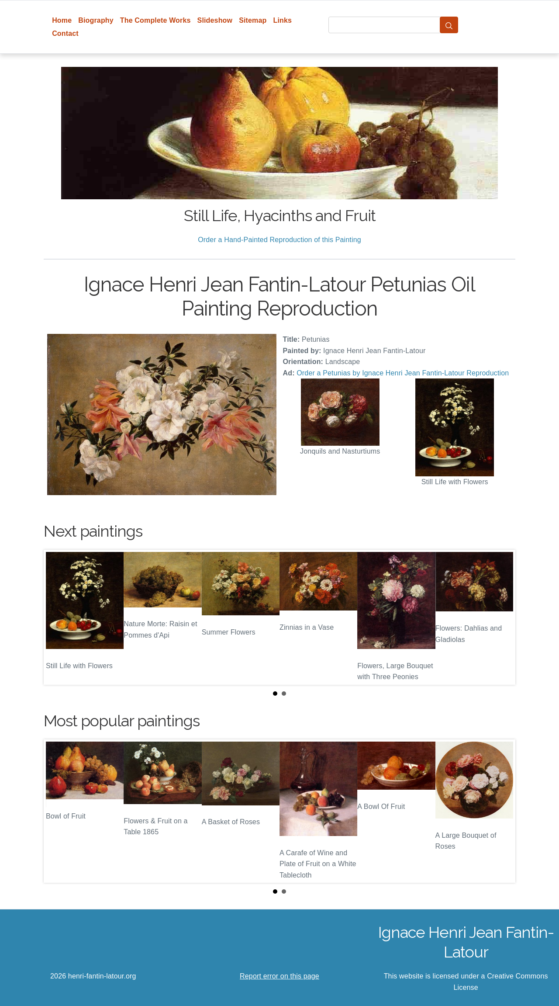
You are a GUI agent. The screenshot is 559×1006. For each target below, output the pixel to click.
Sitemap (252, 20)
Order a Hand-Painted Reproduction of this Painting (279, 239)
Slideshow (215, 20)
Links (282, 20)
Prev (57, 617)
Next (502, 617)
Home (62, 20)
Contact (65, 33)
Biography (96, 20)
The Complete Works (155, 20)
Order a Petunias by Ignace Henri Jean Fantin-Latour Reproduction (403, 373)
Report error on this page (279, 976)
